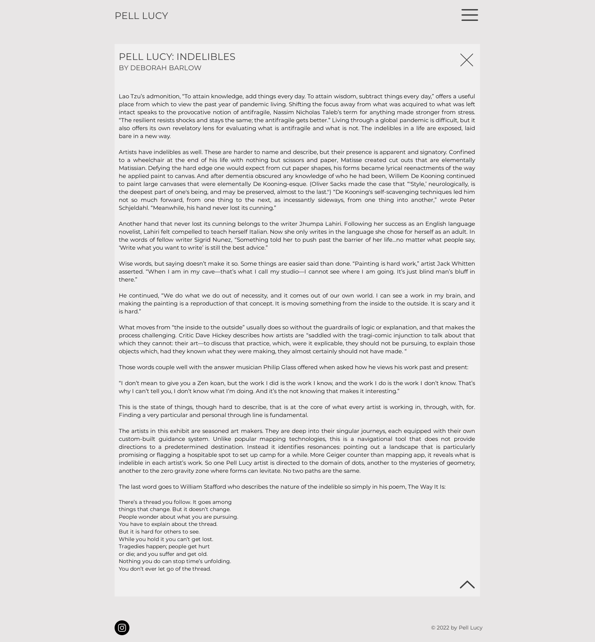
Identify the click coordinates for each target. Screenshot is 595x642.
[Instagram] (122, 627)
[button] (469, 15)
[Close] (466, 59)
